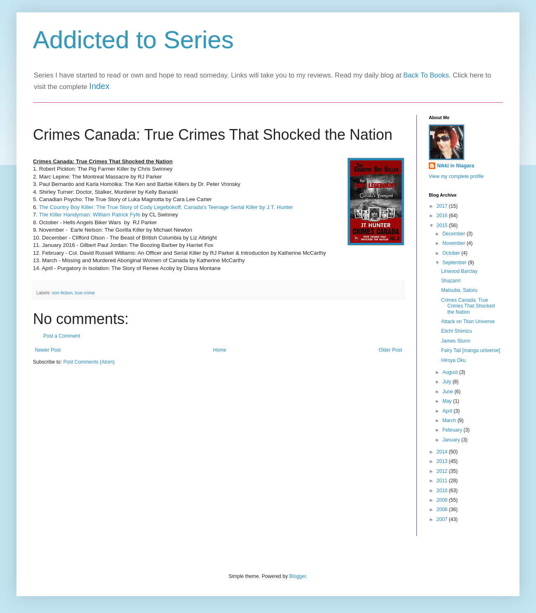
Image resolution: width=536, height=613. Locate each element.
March (450, 420)
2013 (443, 461)
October (451, 253)
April (448, 411)
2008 (443, 509)
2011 (443, 481)
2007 (443, 519)
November (454, 243)
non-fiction (62, 292)
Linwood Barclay (459, 271)
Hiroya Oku (453, 360)
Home (219, 350)
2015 (443, 225)
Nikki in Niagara (455, 166)
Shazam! (451, 281)
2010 (443, 490)
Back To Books (426, 75)
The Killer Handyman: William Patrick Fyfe (90, 214)
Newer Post (48, 350)
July (447, 382)
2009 (443, 500)
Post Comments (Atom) (89, 362)
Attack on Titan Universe (468, 321)
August (450, 372)
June (448, 392)
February (452, 430)
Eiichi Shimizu (456, 331)
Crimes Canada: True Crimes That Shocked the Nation (468, 306)
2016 (443, 215)
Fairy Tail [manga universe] (470, 350)
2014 (443, 452)
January (451, 440)
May (447, 401)
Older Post (390, 350)
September (455, 262)
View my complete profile (456, 176)
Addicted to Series (133, 40)
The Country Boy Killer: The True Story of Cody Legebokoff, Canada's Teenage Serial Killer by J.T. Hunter (166, 207)
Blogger (297, 576)
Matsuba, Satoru (459, 290)
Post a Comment (61, 336)
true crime (85, 292)
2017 (443, 206)
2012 (443, 471)
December (454, 234)
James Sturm (455, 341)
